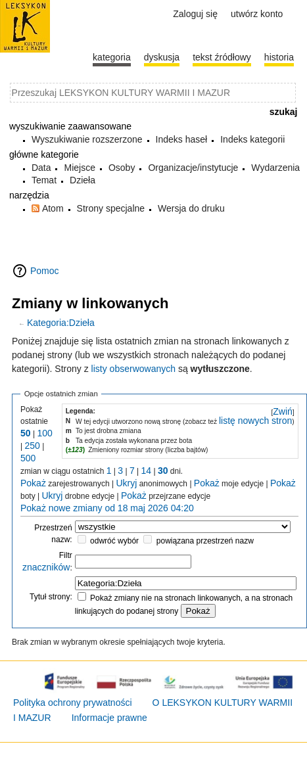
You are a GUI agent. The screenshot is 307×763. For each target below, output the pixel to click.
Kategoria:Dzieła (61, 322)
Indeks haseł (182, 139)
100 (44, 433)
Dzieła (82, 180)
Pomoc (44, 271)
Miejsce (79, 167)
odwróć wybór (114, 540)
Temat (44, 180)
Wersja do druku (191, 208)
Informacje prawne (109, 717)
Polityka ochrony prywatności (72, 702)
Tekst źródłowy (222, 57)
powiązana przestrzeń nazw (205, 540)
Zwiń (283, 411)
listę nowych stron (255, 420)
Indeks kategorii (252, 139)
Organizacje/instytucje (193, 167)
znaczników (46, 567)
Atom (53, 208)
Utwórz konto (257, 14)
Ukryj (126, 483)
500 (27, 458)
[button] (282, 412)
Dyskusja (161, 57)
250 (31, 445)
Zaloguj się (195, 14)
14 (146, 470)
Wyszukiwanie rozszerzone (87, 139)
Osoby (121, 167)
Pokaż (33, 483)
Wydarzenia (275, 167)
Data (41, 167)
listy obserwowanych (133, 368)
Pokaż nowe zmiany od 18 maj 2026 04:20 (107, 508)
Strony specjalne (111, 208)
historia (279, 57)
